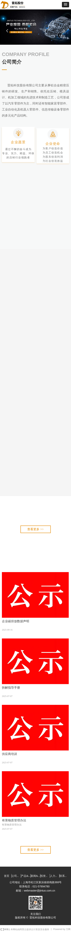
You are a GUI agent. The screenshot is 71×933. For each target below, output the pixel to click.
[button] (65, 4)
